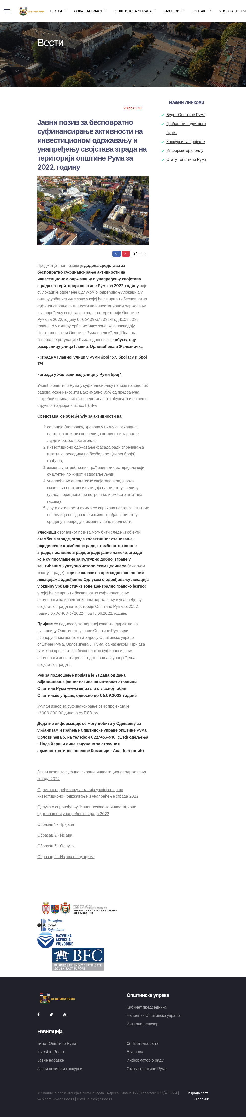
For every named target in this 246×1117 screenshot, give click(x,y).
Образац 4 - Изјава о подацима (65, 856)
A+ (117, 253)
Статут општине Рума (186, 159)
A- (125, 253)
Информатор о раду (184, 150)
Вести (56, 11)
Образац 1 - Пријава (55, 824)
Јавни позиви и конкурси (59, 1068)
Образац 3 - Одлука (55, 845)
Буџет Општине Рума (185, 114)
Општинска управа (133, 11)
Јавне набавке (50, 1060)
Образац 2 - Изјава (54, 835)
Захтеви (171, 11)
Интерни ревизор (142, 1023)
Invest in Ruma (50, 1051)
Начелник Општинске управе (153, 1015)
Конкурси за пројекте (185, 141)
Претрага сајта (143, 1043)
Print (140, 254)
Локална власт (88, 11)
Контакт (199, 11)
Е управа (135, 1051)
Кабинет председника (146, 1007)
